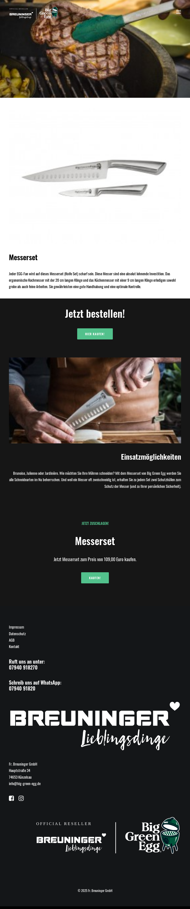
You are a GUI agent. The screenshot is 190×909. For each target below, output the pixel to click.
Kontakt (14, 646)
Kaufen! (95, 578)
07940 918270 (23, 667)
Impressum (16, 627)
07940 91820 (22, 688)
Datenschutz (17, 633)
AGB (12, 640)
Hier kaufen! (95, 334)
